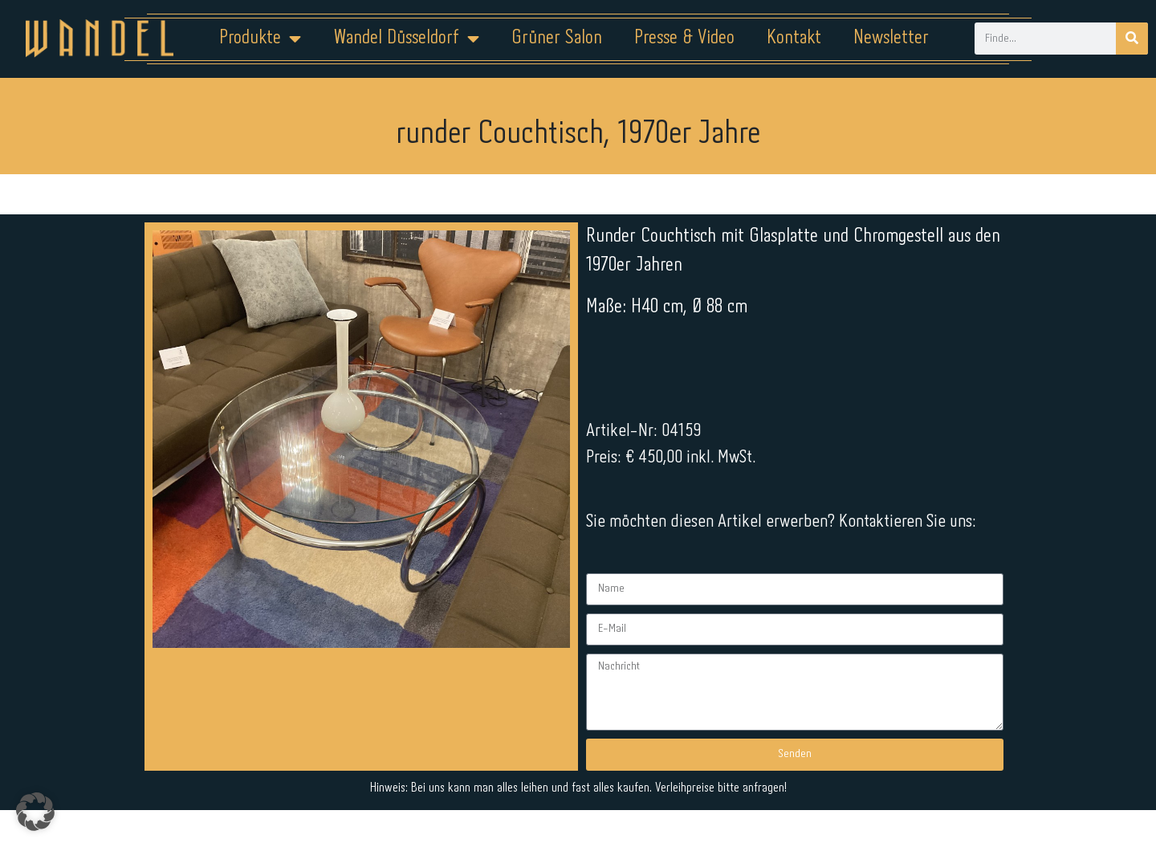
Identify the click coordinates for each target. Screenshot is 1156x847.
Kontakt (794, 38)
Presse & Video (684, 38)
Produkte (260, 38)
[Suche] (1132, 38)
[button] (35, 811)
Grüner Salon (556, 38)
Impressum (481, 796)
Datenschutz (588, 796)
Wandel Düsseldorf (406, 38)
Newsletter (891, 38)
